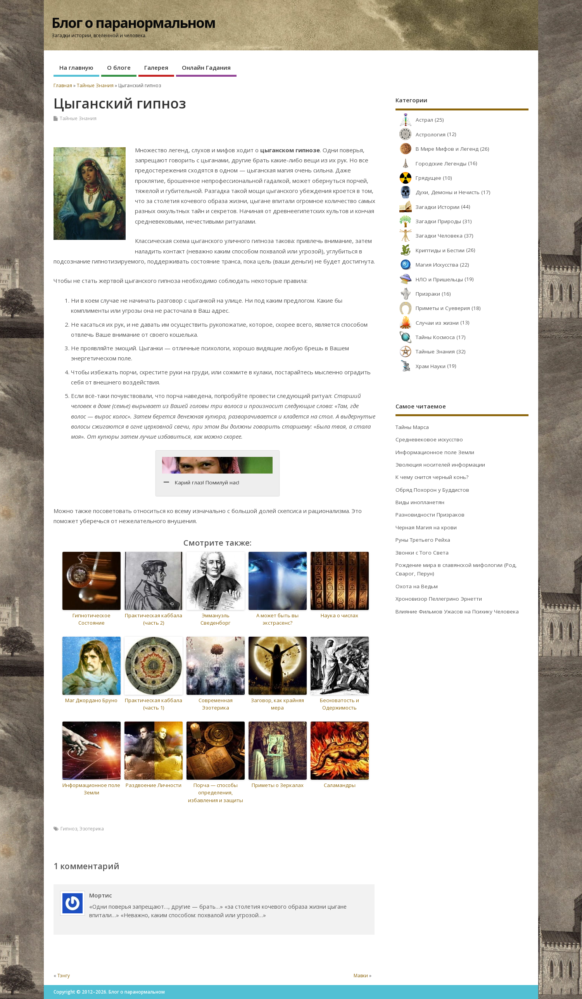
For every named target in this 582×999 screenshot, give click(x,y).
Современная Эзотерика (216, 704)
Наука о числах (339, 615)
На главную (76, 67)
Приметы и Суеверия (432, 308)
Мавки (361, 975)
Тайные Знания (78, 118)
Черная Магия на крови (426, 527)
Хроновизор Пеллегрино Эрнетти (438, 598)
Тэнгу (63, 975)
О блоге (119, 67)
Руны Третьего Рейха (422, 539)
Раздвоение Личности (153, 785)
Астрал (414, 119)
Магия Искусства (426, 264)
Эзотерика (91, 828)
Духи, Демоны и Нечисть (437, 192)
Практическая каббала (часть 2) (153, 619)
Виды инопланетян (419, 502)
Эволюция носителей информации (440, 464)
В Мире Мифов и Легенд (436, 148)
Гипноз (68, 828)
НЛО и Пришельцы (429, 279)
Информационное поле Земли (91, 789)
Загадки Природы (428, 221)
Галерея (156, 67)
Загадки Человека (429, 235)
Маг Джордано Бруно (91, 700)
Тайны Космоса (425, 337)
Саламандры (340, 785)
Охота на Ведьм (416, 586)
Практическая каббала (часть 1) (153, 704)
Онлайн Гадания (206, 67)
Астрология (420, 134)
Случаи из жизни (427, 322)
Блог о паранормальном (133, 22)
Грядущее (418, 177)
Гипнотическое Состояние (92, 619)
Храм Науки (420, 366)
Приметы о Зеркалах (278, 785)
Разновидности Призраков (430, 514)
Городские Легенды (430, 163)
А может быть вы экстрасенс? (277, 619)
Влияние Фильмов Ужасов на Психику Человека (457, 611)
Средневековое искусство (429, 439)
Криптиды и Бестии (430, 250)
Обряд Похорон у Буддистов (432, 489)
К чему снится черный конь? (431, 477)
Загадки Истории (427, 206)
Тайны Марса (412, 427)
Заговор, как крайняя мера (277, 704)
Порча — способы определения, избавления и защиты (215, 793)
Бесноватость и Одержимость (339, 704)
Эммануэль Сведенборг (215, 619)
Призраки (417, 293)
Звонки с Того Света (422, 552)
